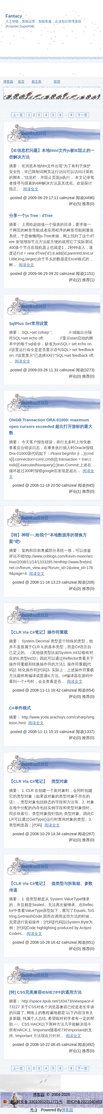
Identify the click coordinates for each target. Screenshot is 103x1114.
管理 (57, 81)
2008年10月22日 (34, 975)
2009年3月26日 (33, 306)
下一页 (82, 115)
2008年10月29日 (34, 764)
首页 (21, 81)
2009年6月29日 (33, 133)
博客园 (8, 81)
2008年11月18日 (34, 403)
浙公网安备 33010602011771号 (32, 1101)
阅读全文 (30, 189)
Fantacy (13, 16)
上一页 (18, 115)
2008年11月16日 (34, 518)
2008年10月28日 (34, 866)
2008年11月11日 (34, 615)
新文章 (36, 81)
